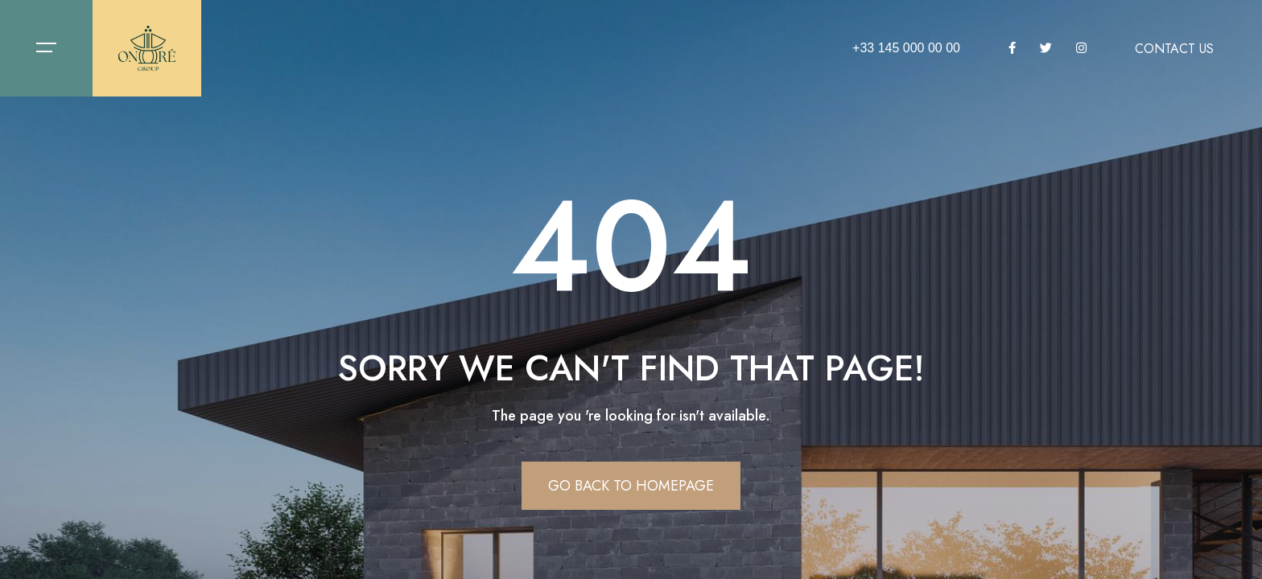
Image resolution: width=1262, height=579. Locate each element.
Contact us (1174, 49)
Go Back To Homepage (631, 485)
